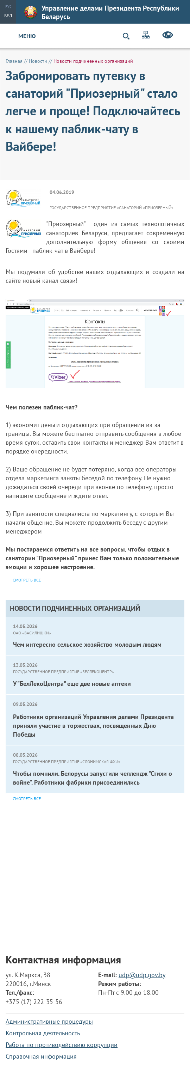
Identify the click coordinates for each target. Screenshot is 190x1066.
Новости (38, 61)
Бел (8, 16)
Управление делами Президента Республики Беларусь (101, 12)
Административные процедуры (49, 1021)
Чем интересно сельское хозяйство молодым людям (87, 644)
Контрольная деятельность (43, 1033)
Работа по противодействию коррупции (62, 1045)
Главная (14, 61)
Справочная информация (41, 1056)
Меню (27, 35)
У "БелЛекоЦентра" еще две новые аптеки (72, 684)
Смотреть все (27, 798)
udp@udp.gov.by (142, 975)
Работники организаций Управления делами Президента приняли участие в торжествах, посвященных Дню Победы (93, 725)
